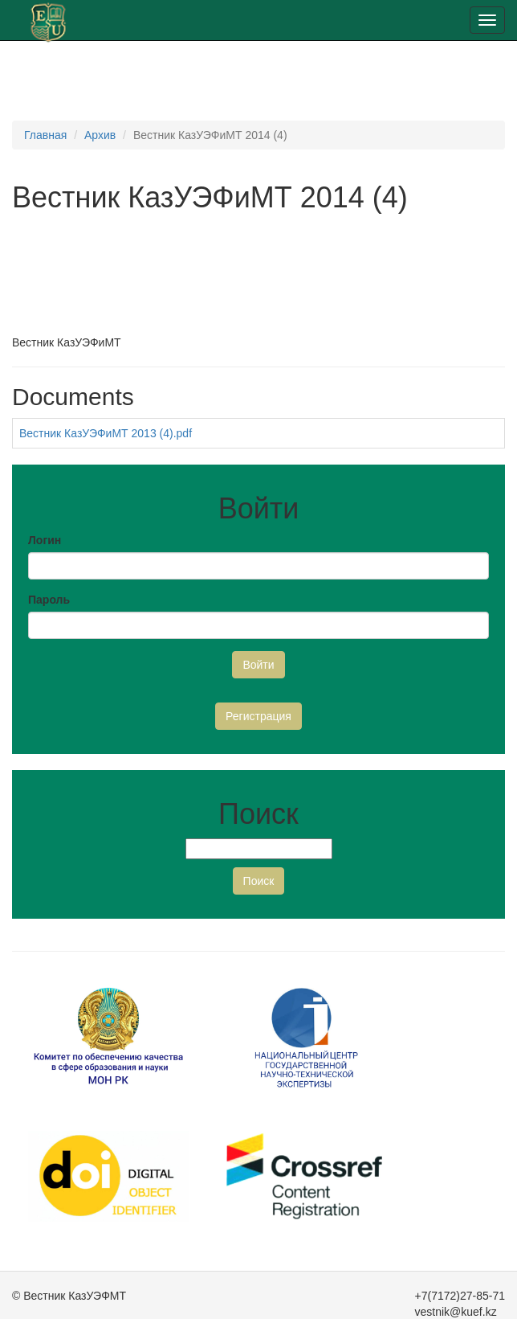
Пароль (49, 599)
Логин (44, 540)
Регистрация (258, 716)
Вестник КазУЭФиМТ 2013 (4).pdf (105, 433)
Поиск (259, 881)
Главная (45, 135)
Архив (100, 135)
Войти (258, 664)
